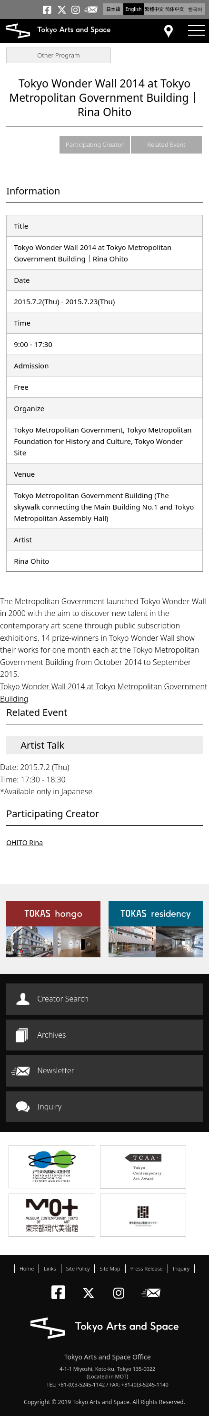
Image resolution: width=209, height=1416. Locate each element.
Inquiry (49, 1106)
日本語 (113, 9)
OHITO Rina (24, 842)
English (133, 9)
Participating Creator (95, 144)
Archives (51, 1035)
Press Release (146, 1268)
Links (50, 1268)
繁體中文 (154, 9)
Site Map (110, 1268)
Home (27, 1268)
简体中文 (174, 9)
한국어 (195, 9)
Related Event (166, 144)
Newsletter (55, 1070)
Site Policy (78, 1268)
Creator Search (63, 998)
